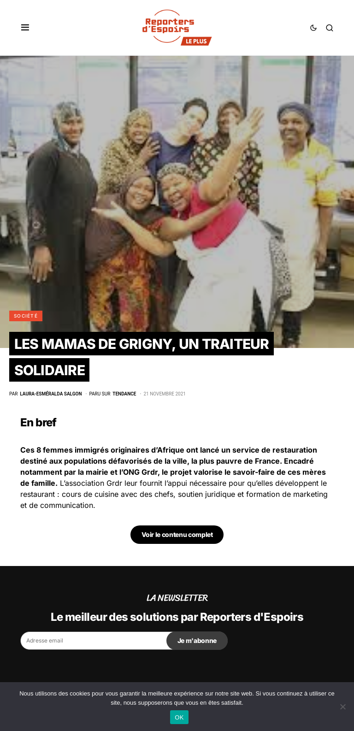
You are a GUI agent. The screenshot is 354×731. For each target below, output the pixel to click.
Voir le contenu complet (177, 534)
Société (26, 315)
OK (179, 717)
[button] (25, 27)
